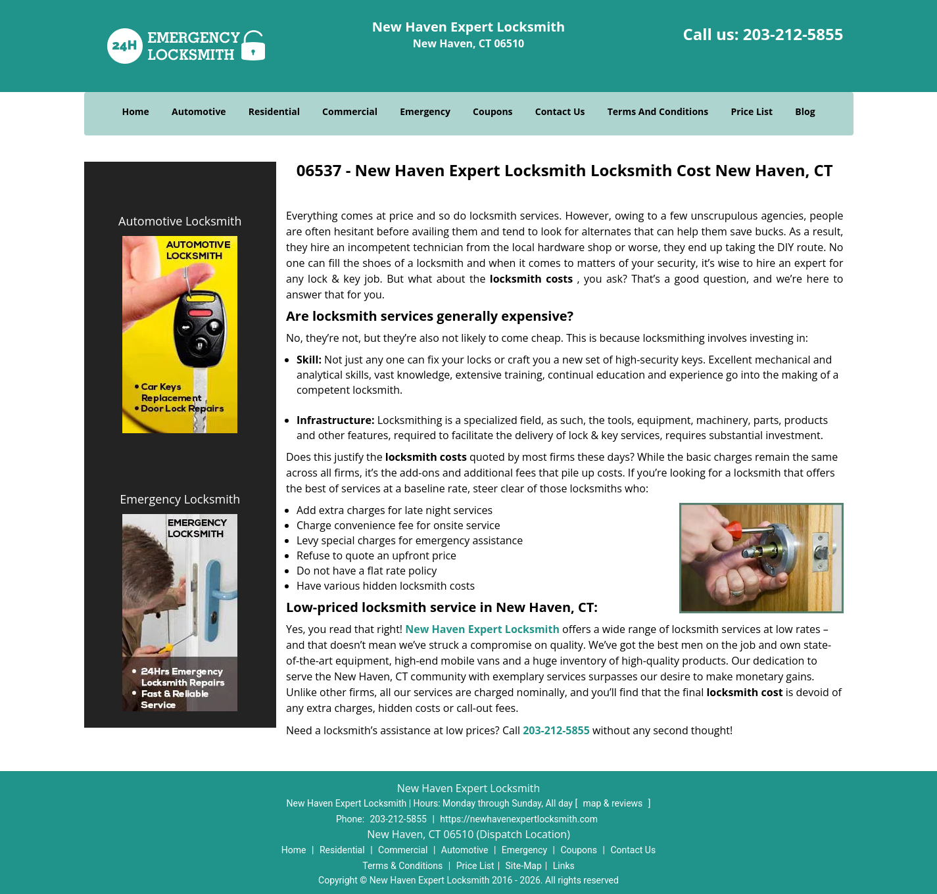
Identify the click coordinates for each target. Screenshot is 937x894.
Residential (274, 111)
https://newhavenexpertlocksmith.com (519, 819)
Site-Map (524, 865)
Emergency (425, 111)
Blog (805, 111)
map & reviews (614, 803)
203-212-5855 (793, 34)
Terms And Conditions (658, 111)
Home (135, 111)
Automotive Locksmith (179, 221)
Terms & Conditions (402, 865)
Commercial (349, 111)
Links (564, 865)
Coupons (492, 111)
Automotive (199, 111)
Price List (752, 111)
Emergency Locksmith (180, 499)
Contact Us (560, 111)
